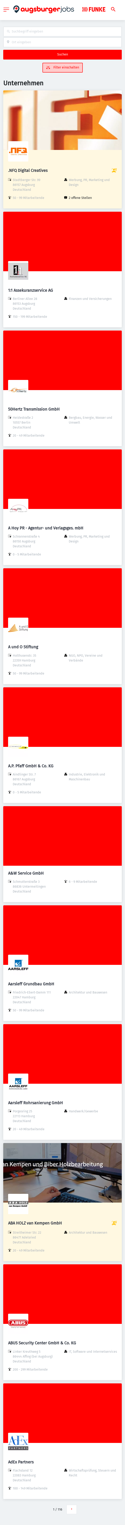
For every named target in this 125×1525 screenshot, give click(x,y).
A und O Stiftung (23, 646)
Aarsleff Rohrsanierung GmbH (35, 1102)
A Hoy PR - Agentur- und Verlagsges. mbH (45, 528)
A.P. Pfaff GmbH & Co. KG (30, 766)
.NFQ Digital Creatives (28, 170)
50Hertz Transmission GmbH (34, 409)
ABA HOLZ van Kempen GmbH (35, 1223)
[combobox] (62, 32)
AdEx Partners (21, 1462)
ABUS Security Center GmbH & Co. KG (42, 1343)
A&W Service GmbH (26, 873)
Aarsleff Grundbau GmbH (31, 984)
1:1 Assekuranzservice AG (30, 290)
